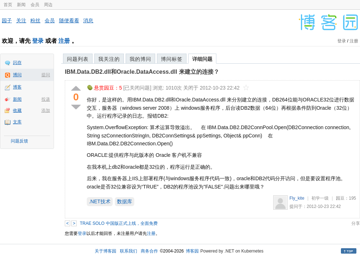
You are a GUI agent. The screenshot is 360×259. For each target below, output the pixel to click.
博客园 (192, 251)
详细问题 (202, 59)
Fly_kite (296, 198)
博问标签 (172, 59)
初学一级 (320, 198)
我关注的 (109, 59)
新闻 (21, 4)
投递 (45, 99)
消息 (88, 20)
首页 (8, 4)
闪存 (17, 62)
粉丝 (35, 20)
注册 (64, 41)
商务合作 (149, 251)
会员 (35, 4)
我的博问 (140, 59)
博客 (17, 87)
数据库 (124, 201)
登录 (38, 41)
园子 (7, 20)
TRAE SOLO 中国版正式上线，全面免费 (119, 223)
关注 (21, 20)
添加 (45, 110)
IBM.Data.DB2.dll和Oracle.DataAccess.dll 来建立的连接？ (142, 72)
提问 (45, 74)
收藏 (17, 110)
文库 (17, 121)
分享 (355, 223)
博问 (17, 74)
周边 (48, 4)
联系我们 (128, 251)
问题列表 (78, 59)
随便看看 (69, 20)
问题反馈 (19, 141)
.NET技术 (100, 201)
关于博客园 (105, 251)
